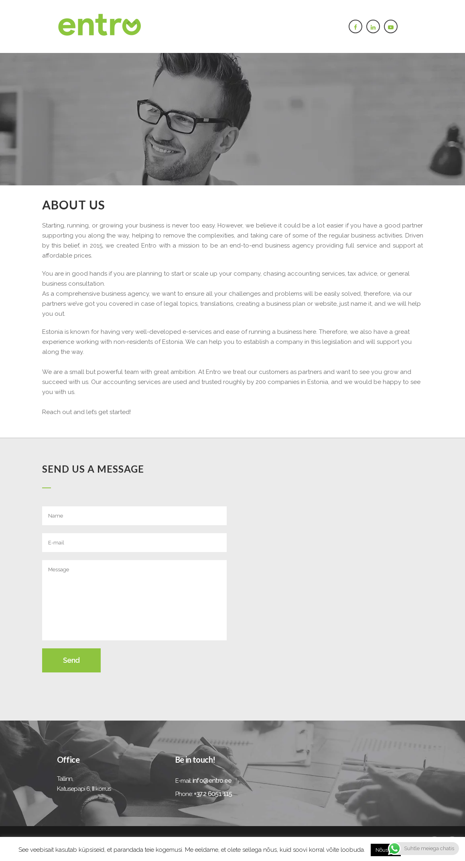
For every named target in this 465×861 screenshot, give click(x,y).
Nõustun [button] (386, 850)
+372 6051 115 (213, 794)
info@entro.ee (212, 780)
